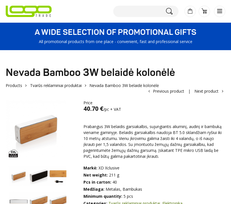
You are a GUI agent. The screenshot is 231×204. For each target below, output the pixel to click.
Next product (206, 91)
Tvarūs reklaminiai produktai (56, 85)
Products (14, 85)
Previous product (168, 91)
